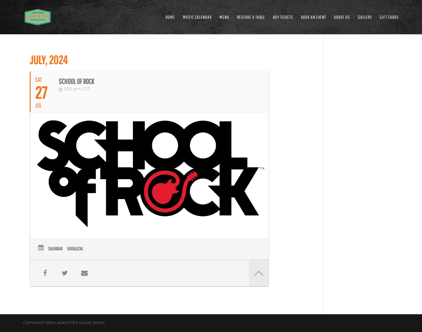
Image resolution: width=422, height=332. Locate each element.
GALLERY (365, 17)
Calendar (55, 248)
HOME (170, 17)
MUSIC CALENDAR (197, 17)
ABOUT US (342, 17)
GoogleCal (75, 248)
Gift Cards (389, 17)
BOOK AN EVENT (313, 17)
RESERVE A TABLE (251, 17)
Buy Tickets (283, 17)
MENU (224, 17)
